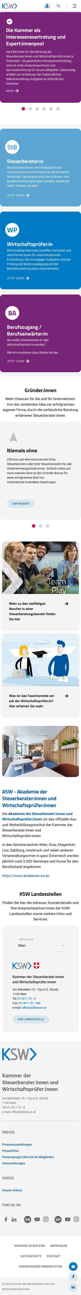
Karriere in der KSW (29, 1246)
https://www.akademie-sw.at (25, 876)
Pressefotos (10, 1151)
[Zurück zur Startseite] (12, 6)
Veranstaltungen (13, 1163)
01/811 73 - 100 (29, 1003)
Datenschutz (31, 1256)
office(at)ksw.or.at (34, 1007)
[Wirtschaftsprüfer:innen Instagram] (76, 1219)
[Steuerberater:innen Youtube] (37, 1219)
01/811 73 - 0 (26, 998)
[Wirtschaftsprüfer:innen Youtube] (67, 1219)
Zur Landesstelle (31, 1019)
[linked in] (14, 1219)
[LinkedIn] (73, 1287)
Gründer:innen (40, 390)
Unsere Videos (12, 1190)
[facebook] (6, 1219)
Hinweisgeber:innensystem (40, 1266)
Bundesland (26, 939)
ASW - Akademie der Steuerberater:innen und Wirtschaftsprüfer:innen (29, 798)
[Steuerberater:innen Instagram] (45, 1219)
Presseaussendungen (17, 1144)
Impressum (58, 1246)
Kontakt (53, 1256)
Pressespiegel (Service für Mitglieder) (28, 1157)
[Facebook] (73, 1277)
